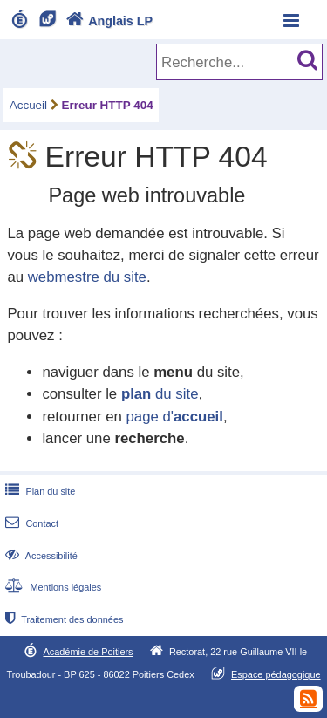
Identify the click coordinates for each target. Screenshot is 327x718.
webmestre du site (87, 277)
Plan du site (38, 491)
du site (160, 394)
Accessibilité (40, 555)
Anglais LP (107, 21)
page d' (174, 416)
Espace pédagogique (276, 674)
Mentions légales (51, 587)
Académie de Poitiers (88, 651)
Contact (30, 523)
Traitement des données (62, 619)
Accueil (28, 105)
